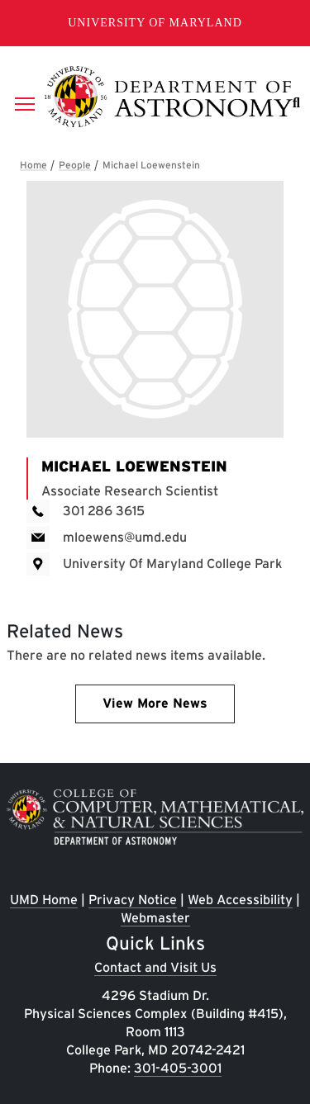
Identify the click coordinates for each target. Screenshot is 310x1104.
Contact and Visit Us (155, 967)
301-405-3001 (178, 1068)
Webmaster (155, 918)
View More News (155, 703)
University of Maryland (155, 23)
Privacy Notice (132, 899)
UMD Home (44, 899)
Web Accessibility (240, 899)
